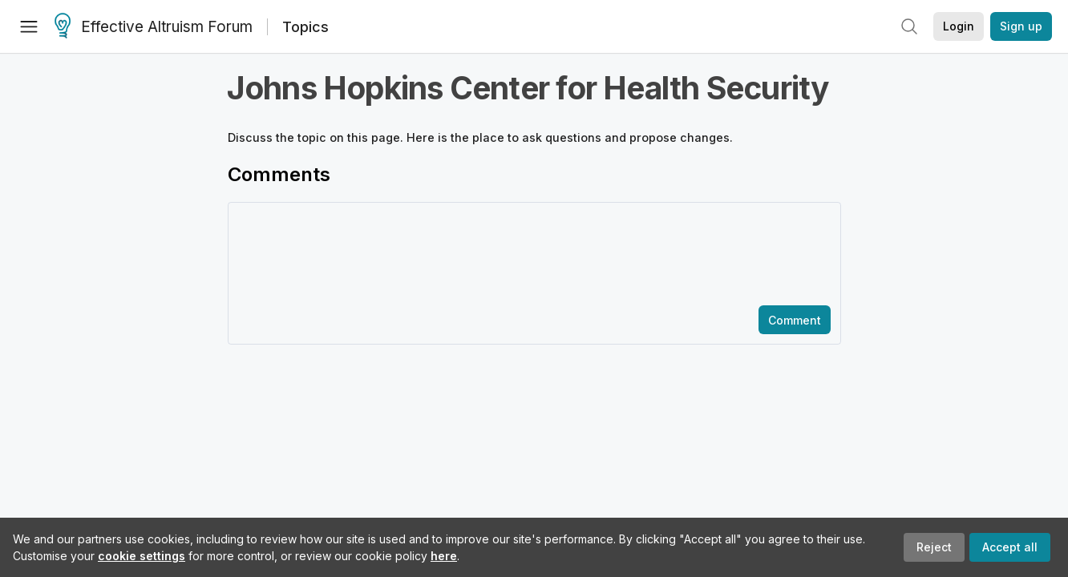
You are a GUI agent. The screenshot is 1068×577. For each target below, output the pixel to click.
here (444, 556)
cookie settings (141, 556)
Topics (305, 26)
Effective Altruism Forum (154, 27)
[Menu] (29, 26)
